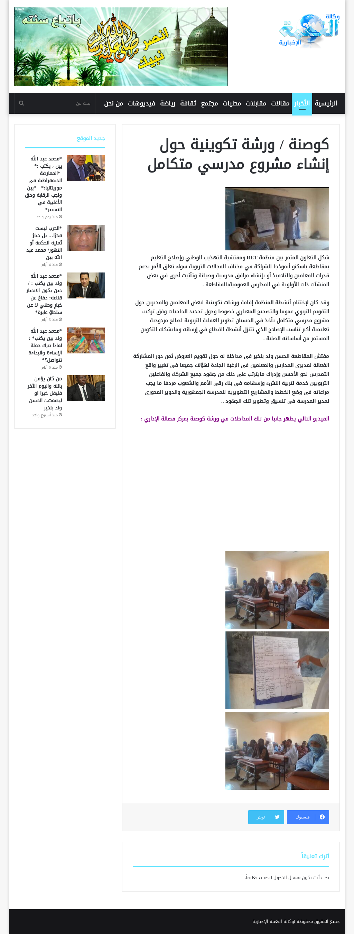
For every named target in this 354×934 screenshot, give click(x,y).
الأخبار (302, 103)
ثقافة (188, 103)
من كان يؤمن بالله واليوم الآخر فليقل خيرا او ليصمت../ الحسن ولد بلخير (45, 393)
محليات (232, 103)
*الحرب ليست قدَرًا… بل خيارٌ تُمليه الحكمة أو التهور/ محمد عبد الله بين (44, 243)
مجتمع (209, 103)
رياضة (167, 103)
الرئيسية (326, 103)
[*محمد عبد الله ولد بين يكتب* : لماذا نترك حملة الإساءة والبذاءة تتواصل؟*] (86, 340)
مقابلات (256, 103)
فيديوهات (141, 103)
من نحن (113, 103)
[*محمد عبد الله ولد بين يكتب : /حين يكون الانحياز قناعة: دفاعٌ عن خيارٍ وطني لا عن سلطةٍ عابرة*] (86, 285)
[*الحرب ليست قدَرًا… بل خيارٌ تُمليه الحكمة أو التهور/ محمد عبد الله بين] (86, 238)
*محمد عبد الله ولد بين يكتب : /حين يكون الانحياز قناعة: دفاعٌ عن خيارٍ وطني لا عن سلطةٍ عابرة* (44, 294)
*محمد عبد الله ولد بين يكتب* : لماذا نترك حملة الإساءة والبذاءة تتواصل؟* (45, 345)
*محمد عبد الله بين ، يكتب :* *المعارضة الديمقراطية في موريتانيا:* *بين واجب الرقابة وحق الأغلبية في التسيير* (43, 184)
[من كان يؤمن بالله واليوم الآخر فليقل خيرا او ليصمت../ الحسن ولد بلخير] (86, 388)
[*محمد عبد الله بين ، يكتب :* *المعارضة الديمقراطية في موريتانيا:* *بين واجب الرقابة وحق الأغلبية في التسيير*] (86, 168)
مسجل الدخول (286, 877)
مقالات (280, 103)
